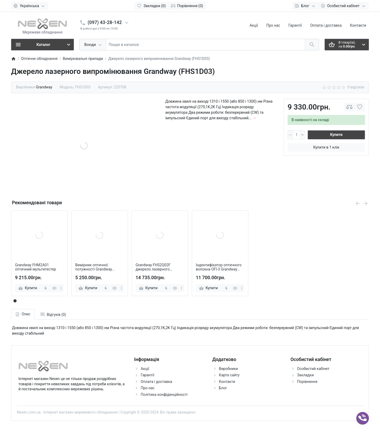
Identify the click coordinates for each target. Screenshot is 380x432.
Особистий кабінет (313, 369)
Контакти (358, 25)
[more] (61, 288)
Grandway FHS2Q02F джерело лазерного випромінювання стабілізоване (153, 267)
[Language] (29, 6)
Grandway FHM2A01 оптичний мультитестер (35, 267)
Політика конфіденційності (164, 394)
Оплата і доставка (325, 25)
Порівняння (307, 381)
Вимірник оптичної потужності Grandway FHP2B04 (93, 267)
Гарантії (295, 25)
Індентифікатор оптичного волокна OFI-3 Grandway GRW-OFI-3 (218, 267)
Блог (223, 388)
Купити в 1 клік (326, 147)
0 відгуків (356, 87)
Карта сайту (229, 375)
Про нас (273, 25)
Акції (254, 25)
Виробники (228, 369)
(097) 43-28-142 (105, 22)
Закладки (305, 375)
